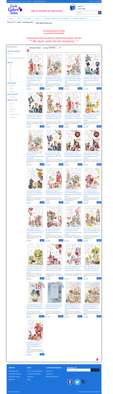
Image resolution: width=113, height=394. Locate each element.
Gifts (18, 18)
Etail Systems (97, 392)
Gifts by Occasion (14, 377)
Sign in (91, 1)
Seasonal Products (80, 18)
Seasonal (12, 379)
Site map (30, 377)
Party (37, 18)
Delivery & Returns (52, 377)
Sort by (45, 48)
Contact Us (49, 374)
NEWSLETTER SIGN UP (39, 1)
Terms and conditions (34, 371)
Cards (11, 18)
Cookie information (33, 374)
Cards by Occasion (15, 374)
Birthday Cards (14, 371)
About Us (49, 371)
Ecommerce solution (85, 392)
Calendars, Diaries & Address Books (56, 18)
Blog (28, 379)
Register (97, 1)
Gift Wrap (27, 18)
